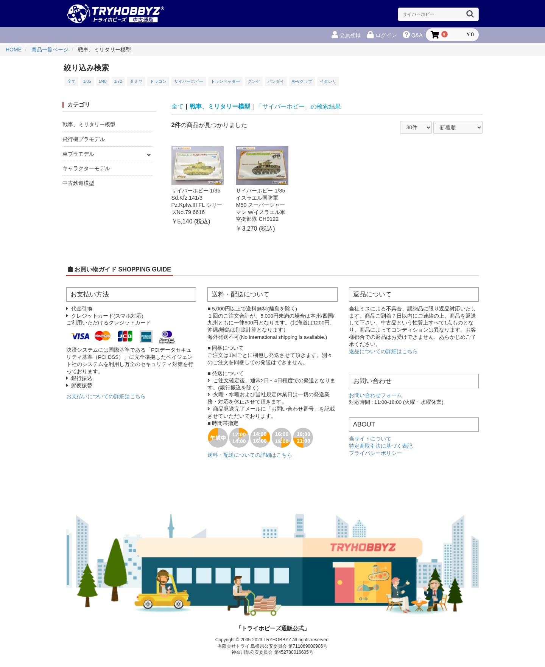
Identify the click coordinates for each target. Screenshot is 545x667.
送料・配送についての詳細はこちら (249, 455)
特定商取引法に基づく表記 (381, 446)
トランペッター (225, 81)
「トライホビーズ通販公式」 (273, 628)
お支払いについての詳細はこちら (106, 396)
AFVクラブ (302, 81)
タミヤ (136, 81)
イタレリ (328, 81)
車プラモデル (78, 154)
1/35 (87, 81)
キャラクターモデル (86, 168)
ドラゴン (158, 81)
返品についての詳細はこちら (383, 351)
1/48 (103, 81)
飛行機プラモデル (83, 139)
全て (71, 81)
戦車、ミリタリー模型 (88, 124)
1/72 (118, 81)
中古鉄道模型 (78, 183)
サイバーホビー (188, 81)
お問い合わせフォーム (375, 395)
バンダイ (276, 81)
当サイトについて (370, 439)
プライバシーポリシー (375, 453)
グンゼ (254, 81)
